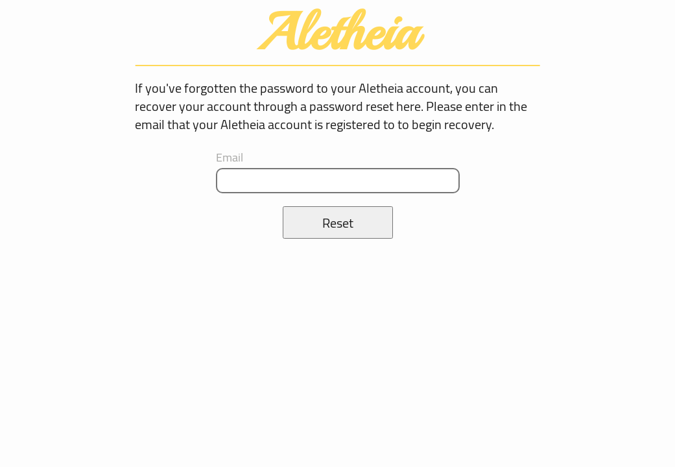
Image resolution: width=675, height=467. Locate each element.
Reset (337, 223)
